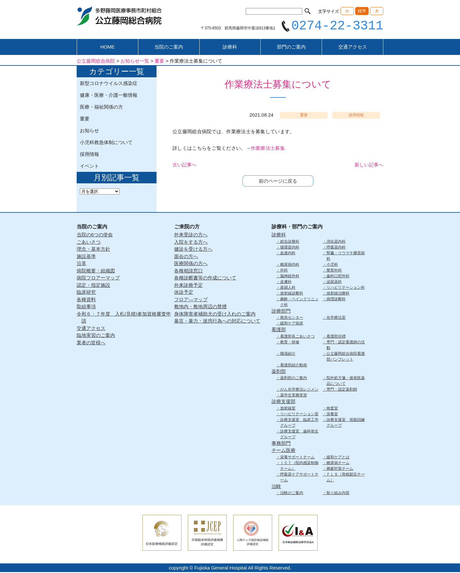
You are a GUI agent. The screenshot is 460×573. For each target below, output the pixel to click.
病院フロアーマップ (98, 278)
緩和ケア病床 (291, 324)
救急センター (291, 318)
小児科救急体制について (106, 143)
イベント (89, 167)
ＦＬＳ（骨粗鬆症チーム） (345, 478)
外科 (284, 271)
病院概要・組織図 (96, 271)
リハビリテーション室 (299, 414)
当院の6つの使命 (95, 235)
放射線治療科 (337, 294)
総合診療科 (289, 242)
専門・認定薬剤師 (341, 390)
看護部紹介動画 (293, 365)
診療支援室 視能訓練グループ (345, 423)
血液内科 (287, 253)
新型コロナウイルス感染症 (108, 84)
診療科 (230, 47)
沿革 (81, 264)
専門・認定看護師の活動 (345, 345)
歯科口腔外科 (337, 276)
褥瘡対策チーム (339, 469)
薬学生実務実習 (293, 396)
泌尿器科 (334, 282)
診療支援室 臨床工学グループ (299, 423)
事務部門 (281, 444)
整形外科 (334, 271)
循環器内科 (289, 248)
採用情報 (89, 155)
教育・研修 (289, 342)
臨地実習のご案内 (96, 336)
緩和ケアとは (337, 457)
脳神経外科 (289, 276)
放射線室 (287, 409)
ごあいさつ (89, 242)
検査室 (332, 409)
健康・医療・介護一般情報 (108, 96)
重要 (84, 119)
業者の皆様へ (91, 343)
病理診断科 (336, 299)
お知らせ (89, 131)
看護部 (279, 330)
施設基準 (86, 257)
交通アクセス (352, 47)
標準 (362, 11)
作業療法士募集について (278, 85)
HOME (107, 47)
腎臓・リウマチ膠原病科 (345, 256)
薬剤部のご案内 (293, 379)
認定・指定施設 (93, 285)
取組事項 (86, 307)
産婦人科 (287, 288)
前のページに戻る (278, 182)
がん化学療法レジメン (299, 390)
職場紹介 (287, 354)
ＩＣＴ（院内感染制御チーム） (299, 466)
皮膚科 (286, 282)
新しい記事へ (369, 165)
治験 (276, 487)
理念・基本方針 (93, 250)
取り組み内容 (337, 494)
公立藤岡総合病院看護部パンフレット (345, 357)
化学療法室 (336, 318)
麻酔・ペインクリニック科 (299, 302)
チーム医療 (283, 451)
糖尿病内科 (289, 265)
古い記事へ (184, 165)
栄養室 (332, 414)
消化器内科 (336, 242)
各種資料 (86, 300)
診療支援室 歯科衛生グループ (299, 435)
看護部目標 (336, 337)
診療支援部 (283, 402)
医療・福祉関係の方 (101, 108)
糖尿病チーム (337, 463)
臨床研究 (86, 293)
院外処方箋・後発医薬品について (345, 382)
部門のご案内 (291, 47)
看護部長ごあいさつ (297, 337)
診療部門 (281, 311)
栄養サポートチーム (297, 457)
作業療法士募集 (268, 149)
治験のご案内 (291, 494)
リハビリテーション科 (345, 288)
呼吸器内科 (336, 248)
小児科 (332, 265)
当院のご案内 (168, 47)
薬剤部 (279, 372)
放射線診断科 (291, 294)
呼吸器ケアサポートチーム (299, 478)
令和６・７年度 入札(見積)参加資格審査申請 (124, 318)
